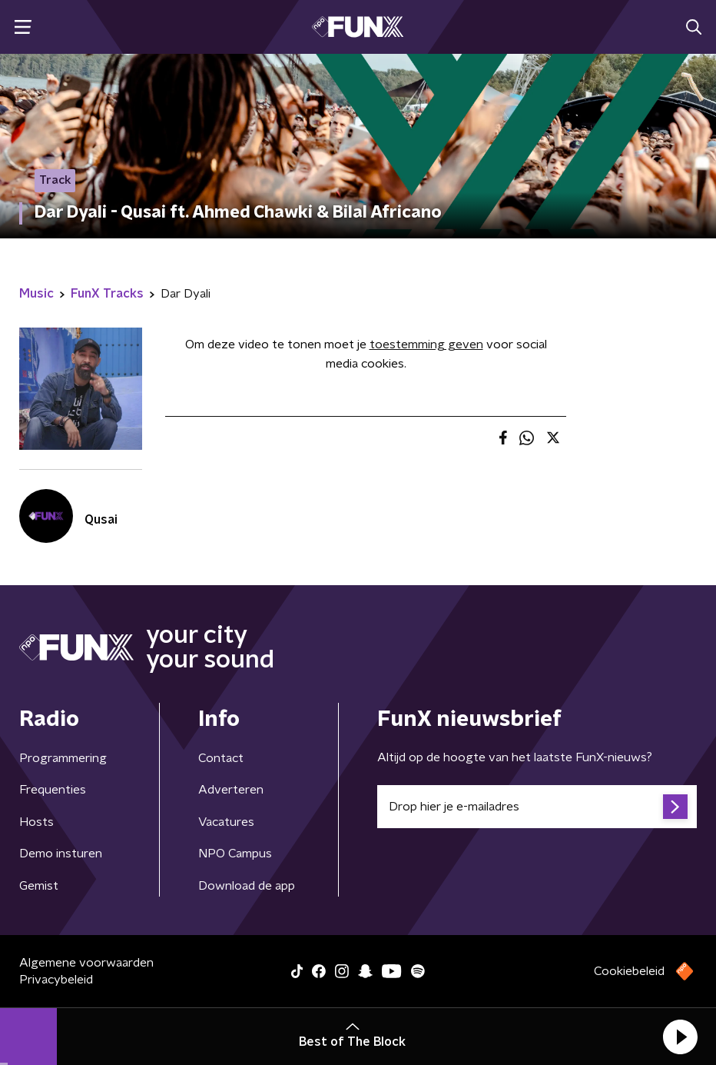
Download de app (246, 886)
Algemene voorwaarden (86, 963)
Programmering (63, 758)
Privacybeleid (56, 979)
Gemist (38, 886)
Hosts (36, 822)
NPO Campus (235, 853)
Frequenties (52, 790)
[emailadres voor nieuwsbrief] (537, 806)
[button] (679, 1036)
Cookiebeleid (629, 971)
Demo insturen (60, 853)
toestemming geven (426, 344)
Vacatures (226, 822)
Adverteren (231, 790)
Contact (221, 758)
